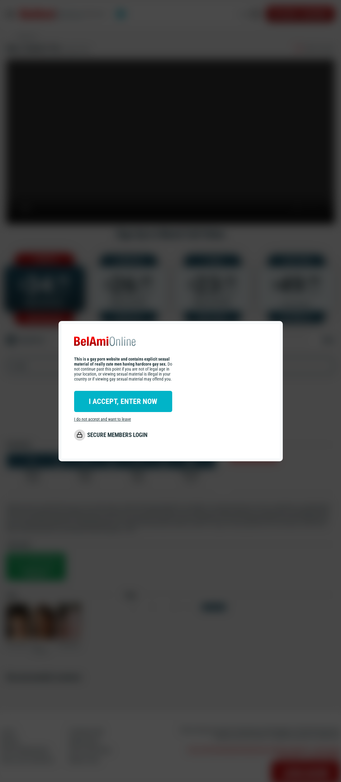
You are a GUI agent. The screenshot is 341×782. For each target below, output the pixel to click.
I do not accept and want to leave (102, 419)
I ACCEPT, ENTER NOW (123, 401)
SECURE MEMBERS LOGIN (117, 435)
